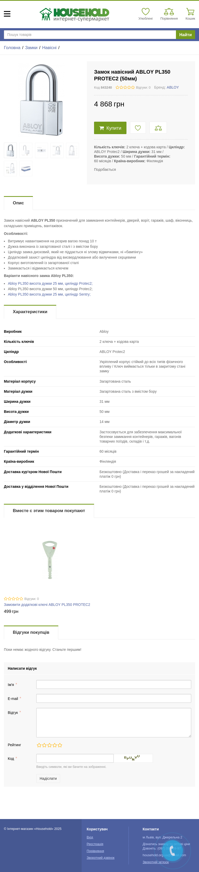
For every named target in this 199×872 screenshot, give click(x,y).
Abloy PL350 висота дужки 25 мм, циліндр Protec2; (50, 283)
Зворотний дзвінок (100, 858)
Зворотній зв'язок (156, 862)
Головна (12, 47)
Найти (185, 35)
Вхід (90, 837)
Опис (18, 202)
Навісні (49, 47)
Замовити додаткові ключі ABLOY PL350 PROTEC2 (47, 605)
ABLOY (173, 87)
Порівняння (95, 851)
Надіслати (48, 778)
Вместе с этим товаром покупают (49, 510)
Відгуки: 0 (143, 87)
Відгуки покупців (31, 632)
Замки (31, 47)
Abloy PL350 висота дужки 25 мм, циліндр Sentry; (49, 294)
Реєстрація (95, 844)
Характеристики (30, 311)
